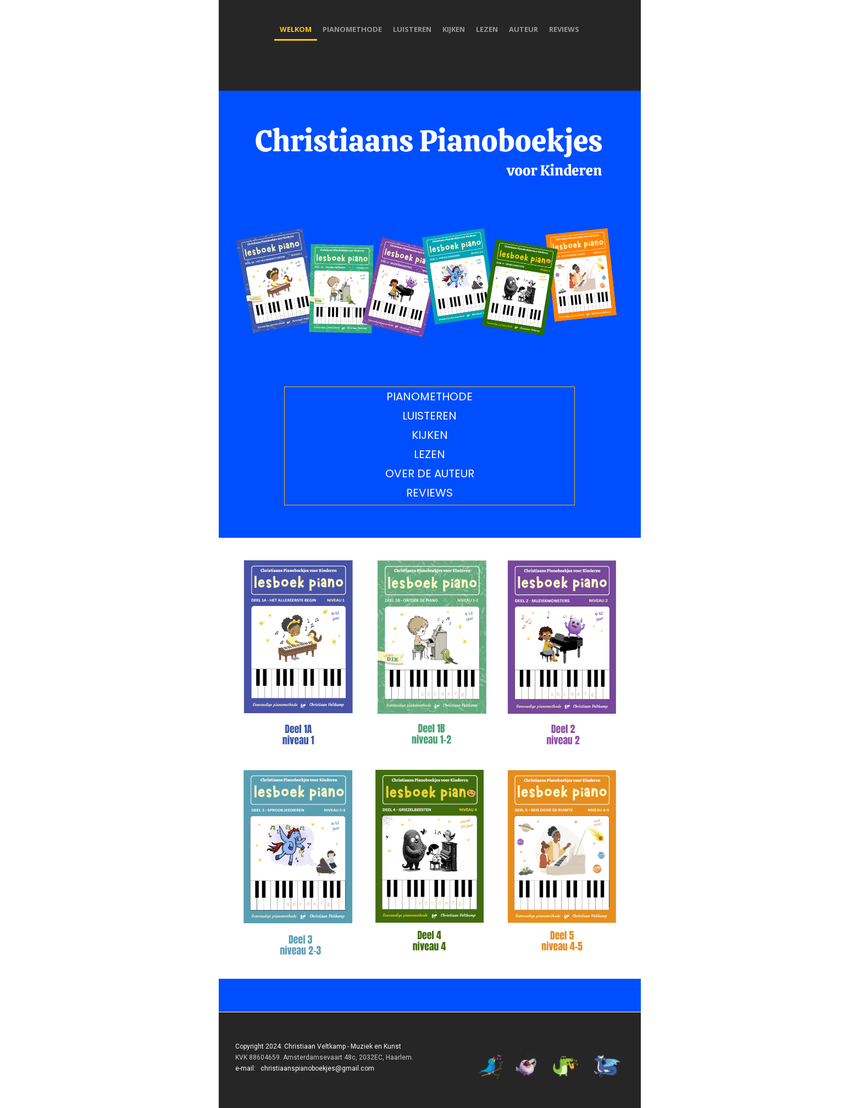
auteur (523, 29)
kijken (453, 29)
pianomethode (352, 29)
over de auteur (429, 473)
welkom (296, 29)
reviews (564, 29)
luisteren (412, 29)
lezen (487, 29)
